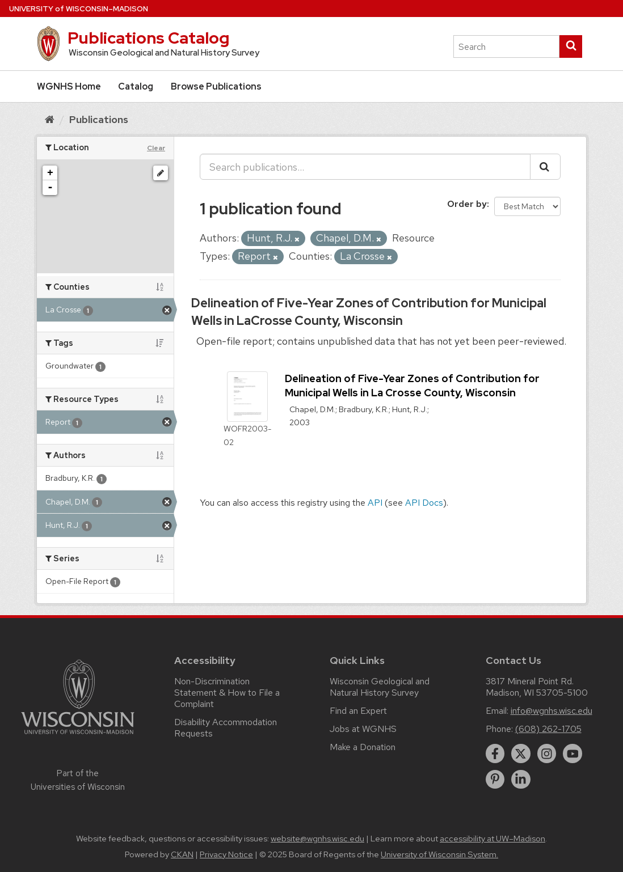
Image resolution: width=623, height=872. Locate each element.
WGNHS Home (69, 86)
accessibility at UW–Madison (492, 838)
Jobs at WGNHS (363, 729)
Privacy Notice (226, 854)
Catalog (135, 86)
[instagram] (547, 753)
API (375, 503)
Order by (467, 204)
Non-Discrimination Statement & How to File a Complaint (227, 692)
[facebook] (495, 753)
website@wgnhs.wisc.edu (317, 838)
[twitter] (521, 753)
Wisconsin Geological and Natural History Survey (380, 687)
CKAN (182, 854)
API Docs (424, 503)
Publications (98, 119)
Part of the (78, 780)
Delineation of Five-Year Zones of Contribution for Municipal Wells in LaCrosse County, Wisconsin (368, 312)
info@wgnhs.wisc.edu (551, 711)
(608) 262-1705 (548, 729)
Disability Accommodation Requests (225, 727)
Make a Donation (362, 747)
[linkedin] (521, 779)
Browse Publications (216, 86)
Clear (156, 148)
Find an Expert (358, 711)
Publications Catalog (148, 38)
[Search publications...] (365, 167)
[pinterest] (495, 779)
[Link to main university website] (77, 736)
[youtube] (572, 753)
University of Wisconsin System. (439, 854)
